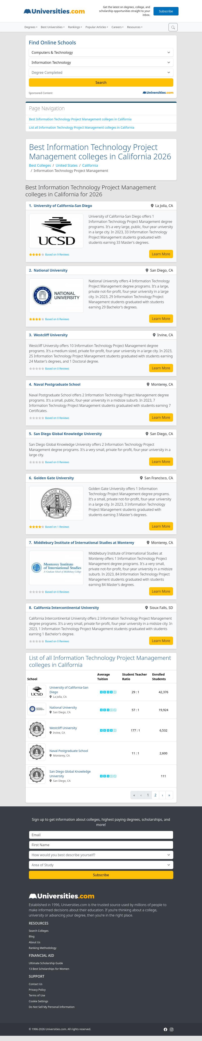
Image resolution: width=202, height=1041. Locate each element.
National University (50, 270)
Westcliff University (51, 335)
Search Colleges (39, 931)
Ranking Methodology (43, 948)
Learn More (161, 254)
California (90, 165)
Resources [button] (133, 27)
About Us (34, 942)
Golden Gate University (54, 478)
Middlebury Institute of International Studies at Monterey (84, 542)
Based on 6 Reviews (57, 319)
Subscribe (166, 11)
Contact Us (35, 984)
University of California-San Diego (63, 205)
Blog (32, 936)
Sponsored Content (41, 93)
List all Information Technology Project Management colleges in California (81, 127)
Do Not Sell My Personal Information (52, 1007)
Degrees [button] (30, 27)
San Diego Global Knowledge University (68, 433)
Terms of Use (37, 995)
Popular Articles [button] (95, 27)
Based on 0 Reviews (57, 368)
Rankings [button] (74, 27)
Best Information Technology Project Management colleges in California (80, 119)
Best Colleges (40, 165)
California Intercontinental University (66, 607)
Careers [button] (117, 27)
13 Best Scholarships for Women (49, 969)
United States (67, 165)
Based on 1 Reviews (57, 527)
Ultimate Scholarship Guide (46, 963)
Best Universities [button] (52, 27)
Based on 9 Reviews (57, 254)
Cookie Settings (38, 1001)
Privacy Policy (37, 990)
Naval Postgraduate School (57, 384)
